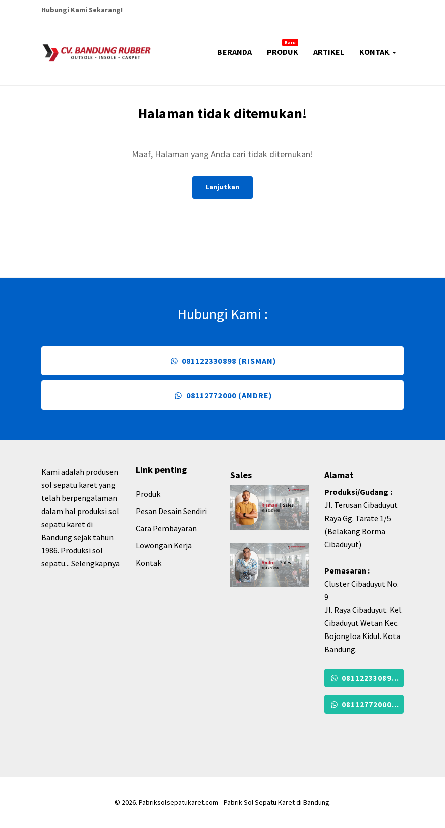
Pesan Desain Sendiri (171, 511)
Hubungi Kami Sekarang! (82, 9)
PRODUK (282, 48)
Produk (148, 494)
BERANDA (234, 52)
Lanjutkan (222, 187)
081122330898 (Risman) (222, 361)
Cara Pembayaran (166, 528)
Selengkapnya (95, 563)
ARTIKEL (328, 52)
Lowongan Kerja (164, 545)
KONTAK (377, 52)
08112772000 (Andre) (222, 395)
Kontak (148, 563)
